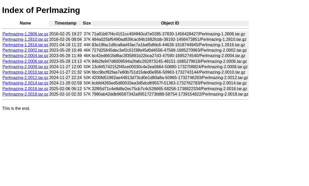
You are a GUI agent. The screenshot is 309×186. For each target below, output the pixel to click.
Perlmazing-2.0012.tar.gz (26, 77)
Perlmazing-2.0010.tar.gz (26, 72)
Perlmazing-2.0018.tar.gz (26, 94)
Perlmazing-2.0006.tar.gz (26, 61)
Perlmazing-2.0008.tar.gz (26, 67)
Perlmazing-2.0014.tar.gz (26, 83)
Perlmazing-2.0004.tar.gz (26, 55)
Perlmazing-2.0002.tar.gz (26, 50)
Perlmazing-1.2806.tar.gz (26, 34)
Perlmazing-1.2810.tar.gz (26, 39)
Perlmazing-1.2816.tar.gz (26, 45)
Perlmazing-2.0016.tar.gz (26, 89)
